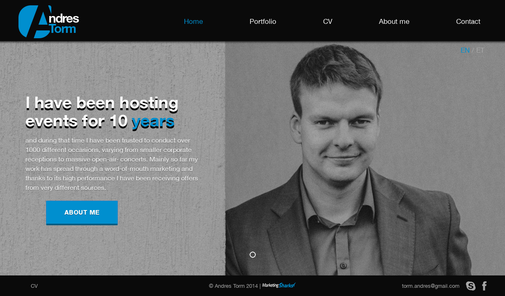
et (480, 50)
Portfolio (263, 21)
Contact (468, 21)
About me (394, 21)
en (465, 50)
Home (193, 21)
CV (327, 21)
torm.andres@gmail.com (430, 286)
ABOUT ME (81, 213)
